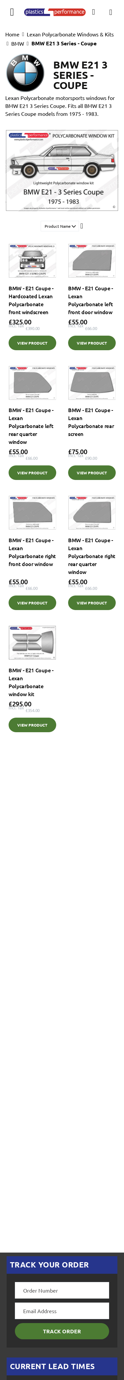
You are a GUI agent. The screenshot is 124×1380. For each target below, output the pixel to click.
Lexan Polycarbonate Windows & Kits (70, 34)
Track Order (62, 1331)
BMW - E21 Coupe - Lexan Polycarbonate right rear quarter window (91, 555)
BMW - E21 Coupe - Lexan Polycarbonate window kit (31, 681)
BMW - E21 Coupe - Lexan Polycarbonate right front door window (32, 551)
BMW (17, 43)
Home (12, 34)
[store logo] (55, 12)
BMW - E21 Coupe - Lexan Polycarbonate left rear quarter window (31, 425)
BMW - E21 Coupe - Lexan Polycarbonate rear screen (91, 421)
